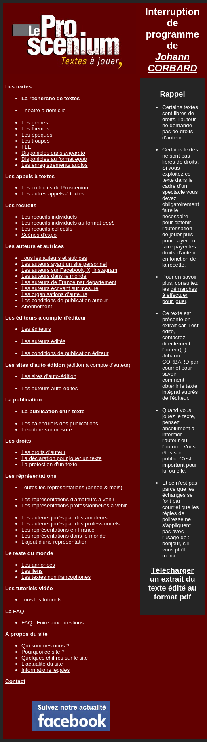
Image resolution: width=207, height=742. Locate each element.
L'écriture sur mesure (46, 430)
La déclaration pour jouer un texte (61, 458)
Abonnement (36, 306)
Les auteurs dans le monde (54, 276)
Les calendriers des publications (59, 423)
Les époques (36, 135)
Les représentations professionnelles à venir (74, 505)
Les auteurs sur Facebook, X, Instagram (69, 270)
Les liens (32, 571)
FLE (26, 147)
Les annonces (38, 565)
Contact (15, 681)
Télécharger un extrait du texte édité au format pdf (172, 583)
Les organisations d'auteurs (54, 294)
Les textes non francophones (56, 577)
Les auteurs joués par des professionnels (70, 524)
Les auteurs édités (43, 341)
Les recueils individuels (49, 217)
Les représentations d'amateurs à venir (67, 499)
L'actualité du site (42, 664)
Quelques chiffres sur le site (54, 658)
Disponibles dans (53, 153)
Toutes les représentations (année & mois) (72, 487)
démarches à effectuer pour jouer (179, 295)
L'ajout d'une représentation (54, 542)
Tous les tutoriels (41, 600)
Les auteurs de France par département (68, 282)
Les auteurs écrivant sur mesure (59, 288)
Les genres (34, 123)
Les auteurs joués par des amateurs (64, 518)
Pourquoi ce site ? (43, 652)
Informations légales (45, 670)
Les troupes (35, 141)
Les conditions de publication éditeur (65, 353)
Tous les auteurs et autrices (54, 258)
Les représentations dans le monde (63, 536)
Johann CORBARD (172, 62)
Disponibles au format (54, 159)
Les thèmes (35, 129)
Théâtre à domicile (43, 110)
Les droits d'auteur (43, 452)
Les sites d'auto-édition (48, 376)
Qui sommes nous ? (45, 646)
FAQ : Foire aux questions (52, 623)
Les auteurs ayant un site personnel (64, 264)
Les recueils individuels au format (67, 223)
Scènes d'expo (39, 235)
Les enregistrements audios (54, 165)
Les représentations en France (58, 530)
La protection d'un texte (49, 464)
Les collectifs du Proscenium (55, 188)
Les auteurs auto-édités (49, 388)
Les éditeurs (36, 329)
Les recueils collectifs (46, 229)
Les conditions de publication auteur (64, 300)
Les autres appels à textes (52, 194)
